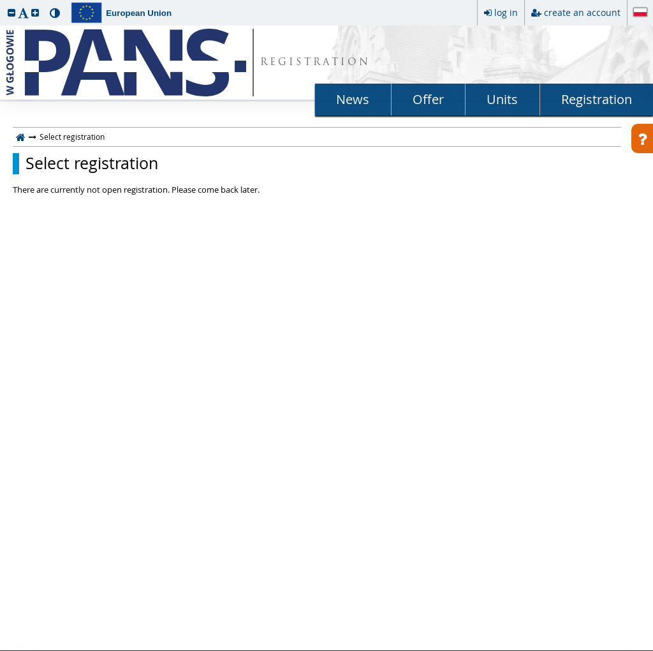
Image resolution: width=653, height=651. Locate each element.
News (352, 99)
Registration (596, 99)
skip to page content (3, 3)
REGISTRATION (315, 63)
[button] (11, 12)
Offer (428, 99)
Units (502, 99)
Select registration (92, 163)
